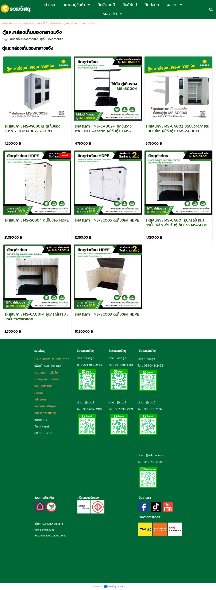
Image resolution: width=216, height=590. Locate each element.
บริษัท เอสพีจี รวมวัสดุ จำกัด (51, 359)
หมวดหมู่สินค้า (24, 23)
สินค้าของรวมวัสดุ (45, 413)
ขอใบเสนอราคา (43, 386)
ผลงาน (38, 393)
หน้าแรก (7, 23)
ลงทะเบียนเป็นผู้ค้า (45, 406)
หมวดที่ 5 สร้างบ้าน (48, 23)
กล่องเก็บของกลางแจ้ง (24, 39)
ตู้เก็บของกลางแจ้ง (51, 39)
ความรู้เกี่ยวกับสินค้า (46, 379)
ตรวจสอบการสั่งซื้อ (46, 372)
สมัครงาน (40, 399)
